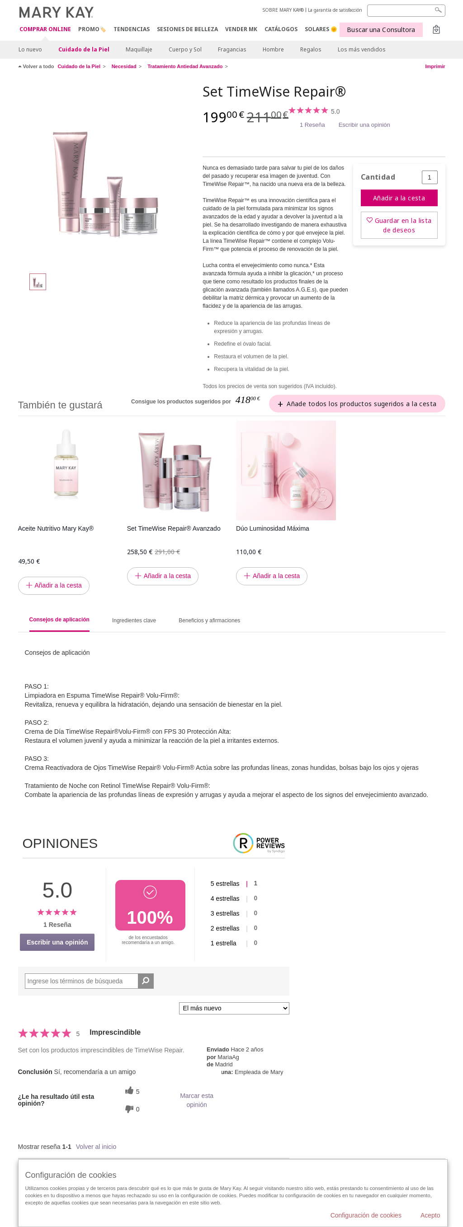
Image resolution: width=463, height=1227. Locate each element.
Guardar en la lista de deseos (403, 225)
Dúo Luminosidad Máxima (272, 528)
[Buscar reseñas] (146, 981)
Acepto (430, 1215)
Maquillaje (139, 49)
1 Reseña (312, 124)
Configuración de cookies (366, 1215)
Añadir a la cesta (399, 198)
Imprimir (435, 66)
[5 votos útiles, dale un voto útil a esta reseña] (131, 1091)
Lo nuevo (30, 49)
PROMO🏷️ (92, 29)
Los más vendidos (362, 49)
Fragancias (232, 49)
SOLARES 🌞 (321, 29)
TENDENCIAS (131, 29)
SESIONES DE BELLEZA (187, 29)
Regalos (310, 49)
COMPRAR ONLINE (45, 29)
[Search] (406, 11)
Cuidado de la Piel (83, 49)
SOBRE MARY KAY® (283, 10)
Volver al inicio (96, 1146)
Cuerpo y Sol (185, 49)
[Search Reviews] (89, 981)
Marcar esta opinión (196, 1100)
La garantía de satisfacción (335, 10)
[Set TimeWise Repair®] (107, 174)
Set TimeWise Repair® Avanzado (174, 528)
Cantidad (378, 177)
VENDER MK (241, 29)
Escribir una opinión (364, 124)
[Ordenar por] (234, 1008)
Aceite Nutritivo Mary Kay (56, 528)
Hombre (273, 49)
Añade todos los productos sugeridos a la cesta (361, 403)
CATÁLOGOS (281, 29)
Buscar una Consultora (381, 29)
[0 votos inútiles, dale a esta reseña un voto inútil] (131, 1109)
